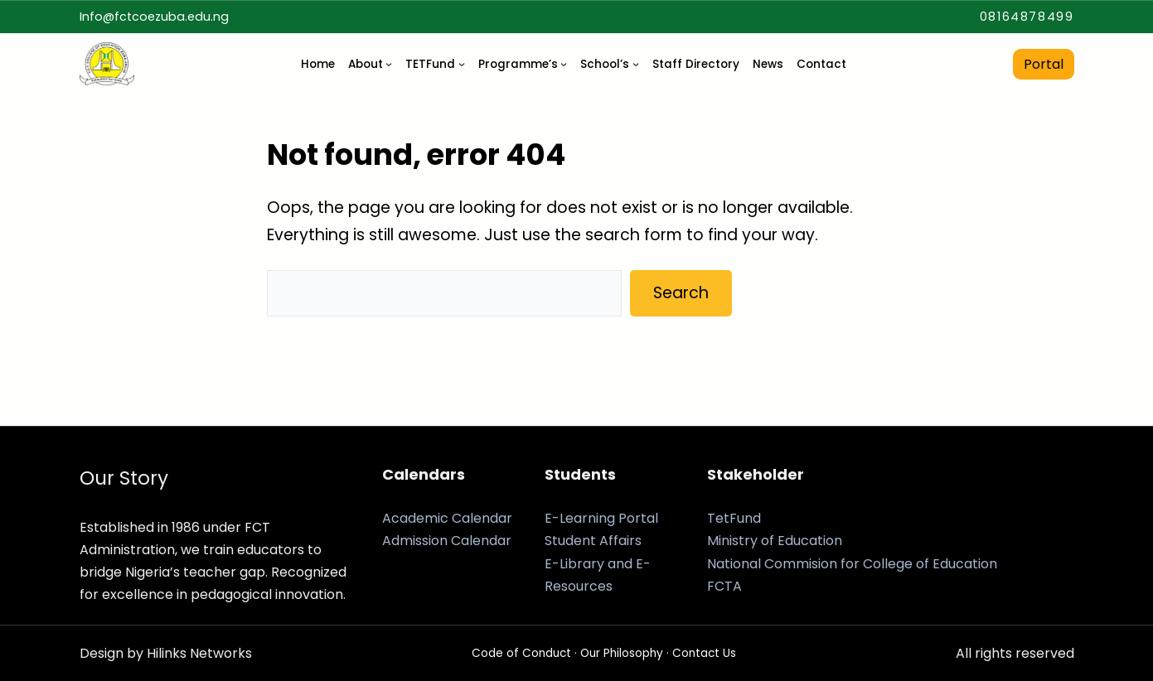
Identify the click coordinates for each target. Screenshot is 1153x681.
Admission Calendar (446, 540)
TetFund (734, 518)
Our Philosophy (621, 653)
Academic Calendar (447, 518)
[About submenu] (388, 63)
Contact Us (704, 653)
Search (681, 293)
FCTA (724, 586)
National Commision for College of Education (852, 563)
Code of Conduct (521, 653)
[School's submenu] (635, 63)
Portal (1043, 64)
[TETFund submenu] (461, 63)
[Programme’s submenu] (563, 63)
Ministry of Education (774, 540)
